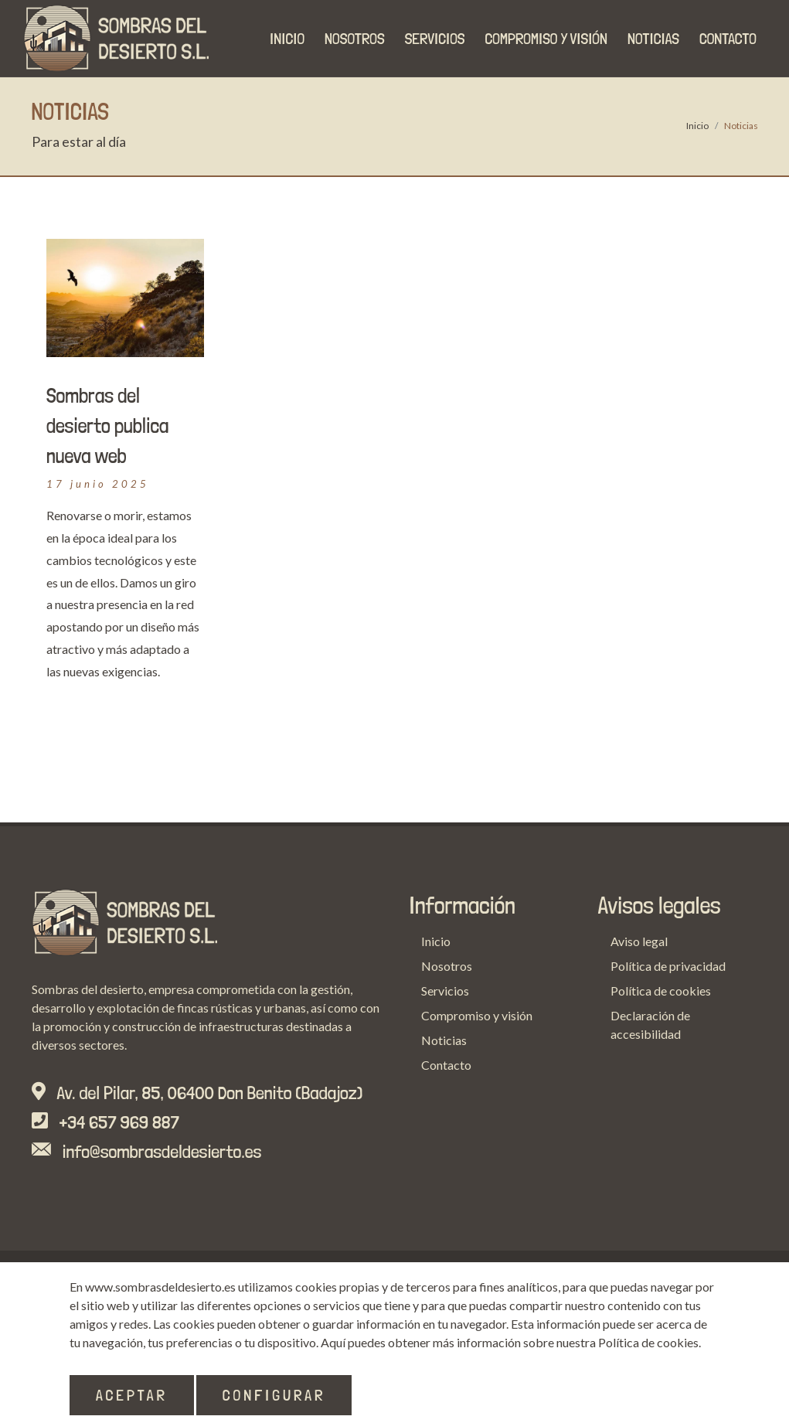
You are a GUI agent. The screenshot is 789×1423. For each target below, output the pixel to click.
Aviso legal (639, 941)
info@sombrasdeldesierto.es (162, 1151)
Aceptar (132, 1395)
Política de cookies (660, 990)
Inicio (697, 125)
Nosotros (446, 965)
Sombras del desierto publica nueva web (107, 425)
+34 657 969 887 (119, 1122)
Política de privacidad (668, 965)
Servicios (445, 990)
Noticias (444, 1040)
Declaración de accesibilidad (650, 1024)
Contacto (446, 1064)
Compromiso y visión (476, 1015)
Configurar (274, 1395)
